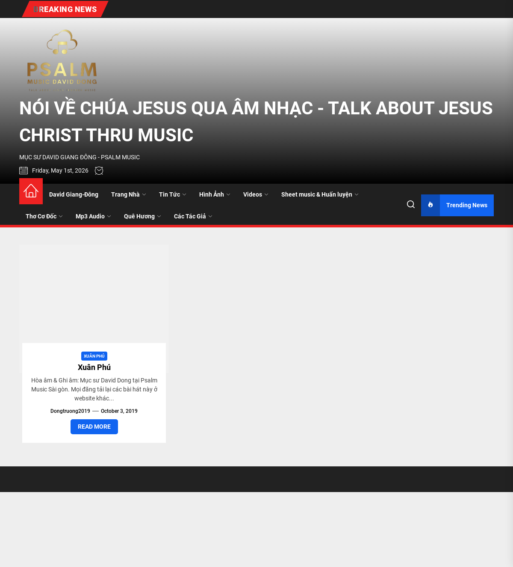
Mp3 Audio (93, 216)
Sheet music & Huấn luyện (320, 194)
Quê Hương (142, 216)
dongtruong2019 (70, 411)
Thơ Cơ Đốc (44, 216)
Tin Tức (172, 194)
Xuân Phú (94, 356)
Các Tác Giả (193, 216)
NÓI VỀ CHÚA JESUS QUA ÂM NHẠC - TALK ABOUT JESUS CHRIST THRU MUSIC (256, 122)
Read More (94, 426)
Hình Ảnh (214, 194)
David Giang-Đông (73, 194)
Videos (255, 194)
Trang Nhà (128, 194)
